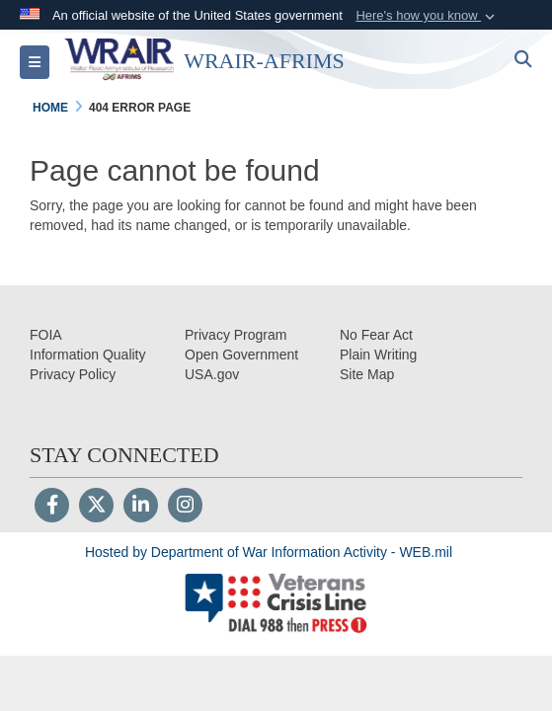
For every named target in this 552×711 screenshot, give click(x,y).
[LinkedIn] (140, 506)
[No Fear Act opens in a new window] (376, 335)
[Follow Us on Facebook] (52, 506)
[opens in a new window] (88, 354)
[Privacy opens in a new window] (73, 374)
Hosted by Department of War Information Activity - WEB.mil (268, 552)
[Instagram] (185, 506)
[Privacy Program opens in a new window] (235, 335)
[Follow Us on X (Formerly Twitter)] (96, 506)
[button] (427, 16)
